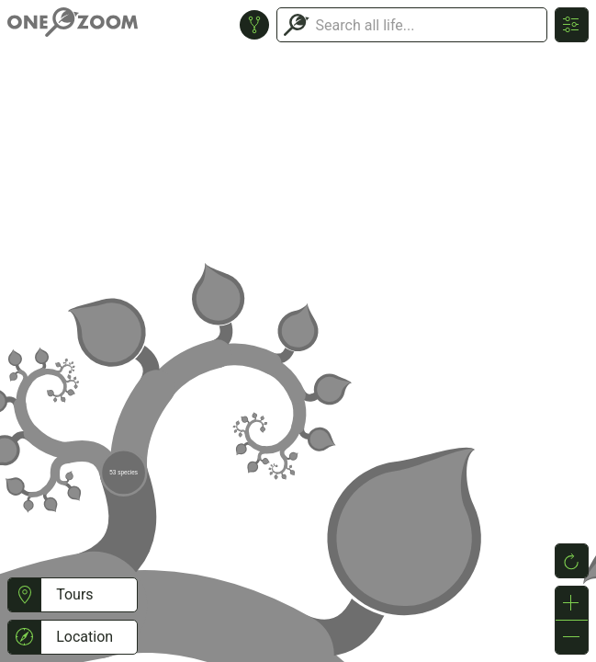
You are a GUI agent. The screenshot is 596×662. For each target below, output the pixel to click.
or (298, 331)
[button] (24, 594)
